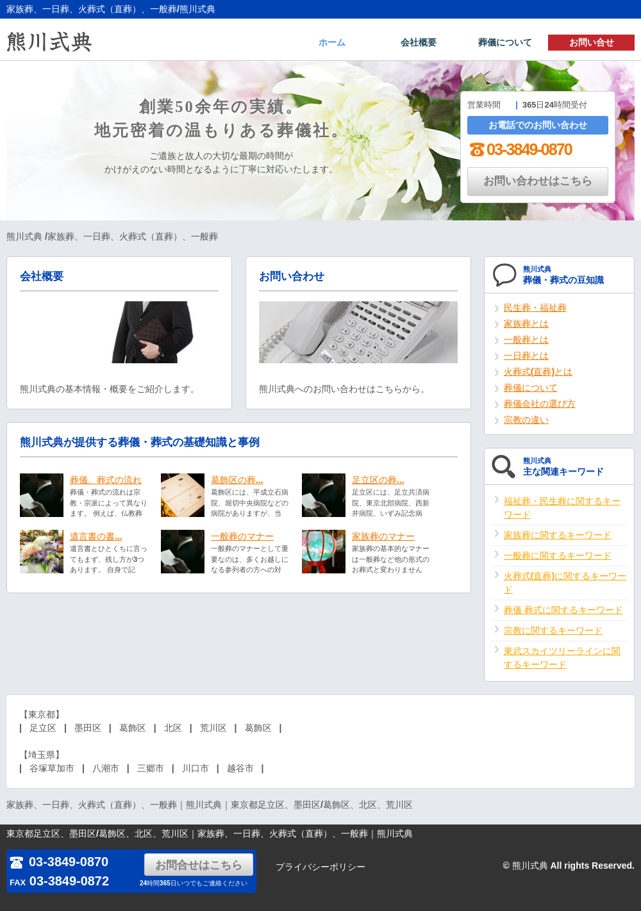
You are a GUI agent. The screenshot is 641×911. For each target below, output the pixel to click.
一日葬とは (526, 355)
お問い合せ (591, 42)
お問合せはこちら (198, 865)
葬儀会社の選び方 (540, 403)
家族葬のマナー (383, 536)
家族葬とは (526, 323)
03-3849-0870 (519, 149)
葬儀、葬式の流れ (106, 480)
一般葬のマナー (242, 536)
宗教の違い (526, 419)
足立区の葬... (378, 480)
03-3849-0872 (59, 881)
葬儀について (505, 42)
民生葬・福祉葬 (535, 307)
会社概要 (419, 42)
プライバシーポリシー (320, 867)
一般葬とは (526, 339)
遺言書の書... (96, 536)
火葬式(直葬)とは (538, 371)
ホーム (332, 42)
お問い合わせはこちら (537, 181)
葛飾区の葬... (237, 480)
